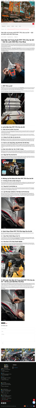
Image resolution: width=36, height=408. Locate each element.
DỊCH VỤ (6, 0)
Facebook (16, 367)
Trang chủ (2, 29)
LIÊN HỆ (9, 0)
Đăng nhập (30, 0)
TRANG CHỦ (2, 0)
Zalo (13, 0)
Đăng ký (33, 0)
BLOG (11, 0)
